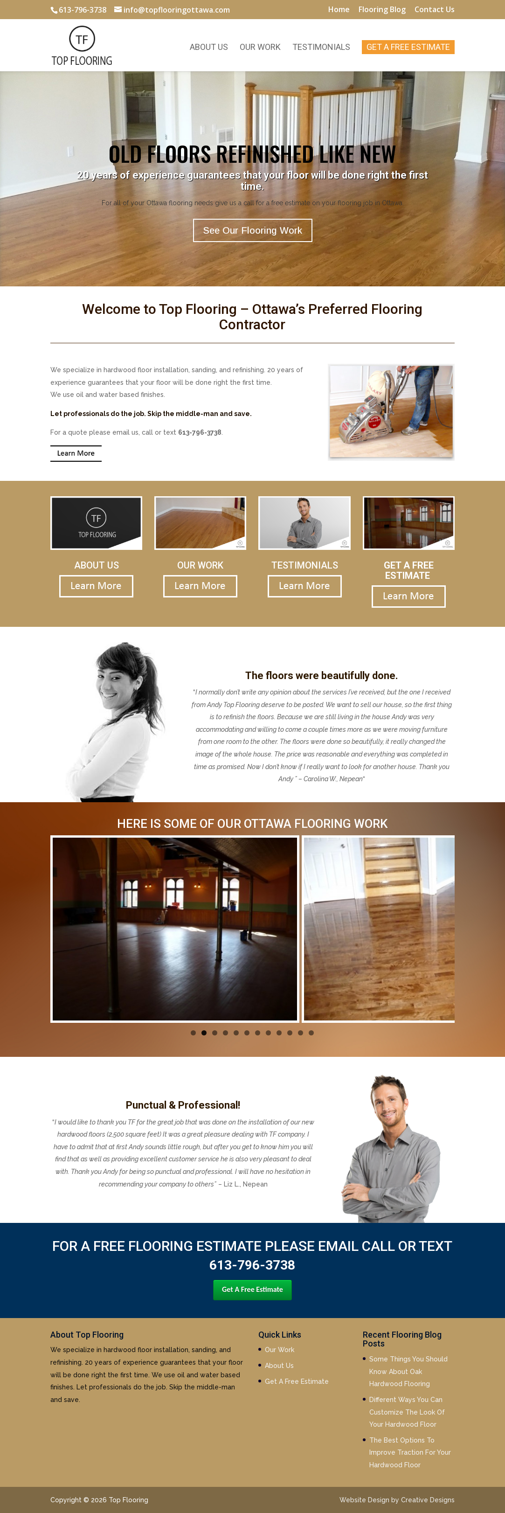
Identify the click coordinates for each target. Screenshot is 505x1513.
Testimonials (321, 48)
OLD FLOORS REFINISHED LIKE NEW (252, 153)
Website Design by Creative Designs (397, 1500)
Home (339, 10)
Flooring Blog (382, 10)
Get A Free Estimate (408, 47)
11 (300, 1032)
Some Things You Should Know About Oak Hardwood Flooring (408, 1371)
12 (311, 1032)
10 (289, 1032)
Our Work (260, 48)
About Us (209, 48)
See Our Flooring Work (252, 230)
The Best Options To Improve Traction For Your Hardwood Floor (410, 1453)
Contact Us (435, 10)
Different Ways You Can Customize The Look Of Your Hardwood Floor (407, 1412)
